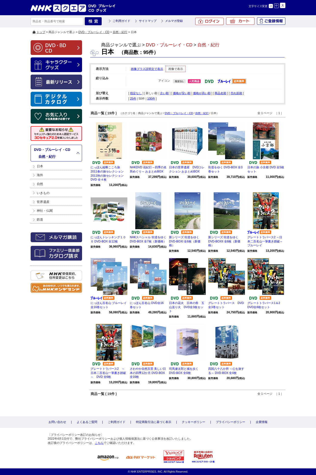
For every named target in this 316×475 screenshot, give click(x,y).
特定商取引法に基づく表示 (153, 422)
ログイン (209, 21)
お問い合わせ (57, 422)
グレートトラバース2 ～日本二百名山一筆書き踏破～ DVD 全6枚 (108, 373)
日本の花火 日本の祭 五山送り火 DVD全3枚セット (186, 307)
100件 (151, 98)
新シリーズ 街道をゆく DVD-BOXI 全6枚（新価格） (184, 241)
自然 (40, 184)
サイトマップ (148, 21)
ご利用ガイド (121, 21)
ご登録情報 (271, 21)
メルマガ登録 (174, 21)
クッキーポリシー (193, 422)
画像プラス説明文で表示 (147, 69)
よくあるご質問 (87, 422)
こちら (99, 443)
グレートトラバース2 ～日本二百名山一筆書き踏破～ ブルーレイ (266, 241)
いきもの (43, 193)
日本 (40, 166)
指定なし (136, 93)
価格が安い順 (182, 93)
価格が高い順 (202, 93)
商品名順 (220, 93)
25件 (133, 98)
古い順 (164, 93)
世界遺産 (43, 202)
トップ (40, 32)
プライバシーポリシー (230, 422)
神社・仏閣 (45, 210)
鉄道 (40, 219)
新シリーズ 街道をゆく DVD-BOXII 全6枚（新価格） (224, 241)
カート (240, 21)
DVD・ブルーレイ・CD (93, 32)
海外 (40, 175)
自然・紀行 (120, 32)
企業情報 (261, 422)
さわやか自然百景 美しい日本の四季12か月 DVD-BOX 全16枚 (148, 373)
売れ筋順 (236, 93)
